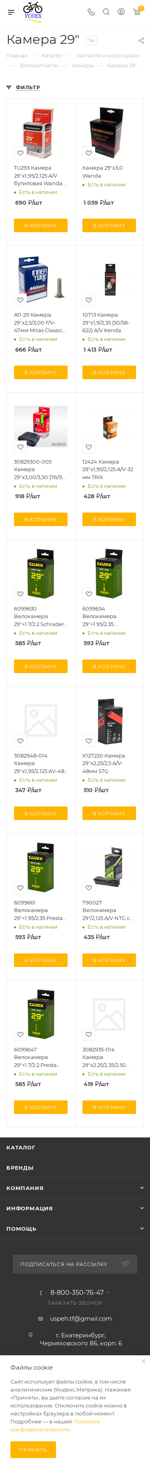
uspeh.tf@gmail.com (81, 1318)
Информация (29, 1208)
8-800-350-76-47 (77, 1293)
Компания (25, 1188)
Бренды (20, 1168)
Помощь (21, 1228)
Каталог (21, 1147)
